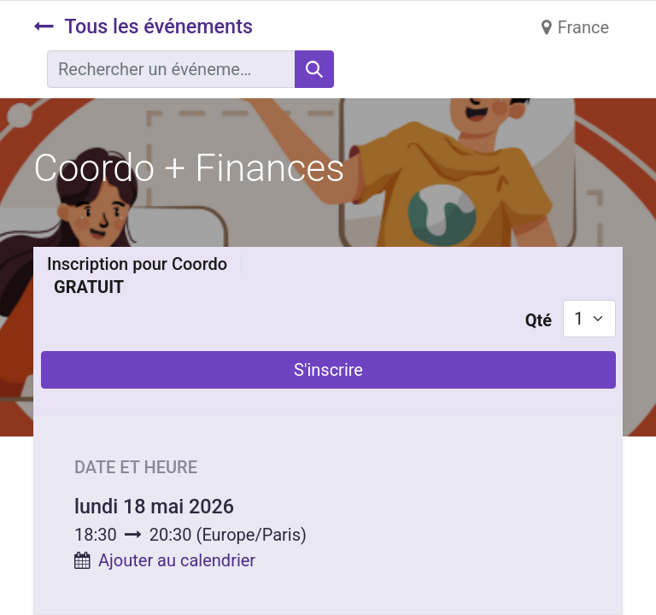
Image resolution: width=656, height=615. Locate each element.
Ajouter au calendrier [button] (176, 560)
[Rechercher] (314, 69)
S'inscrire (328, 370)
